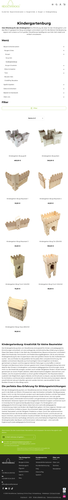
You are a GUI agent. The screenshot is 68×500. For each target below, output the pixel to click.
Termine (56, 465)
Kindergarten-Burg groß (17, 156)
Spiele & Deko (24, 471)
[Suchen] (56, 4)
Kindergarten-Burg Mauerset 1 (17, 199)
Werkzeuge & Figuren (23, 467)
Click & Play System (40, 473)
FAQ (37, 469)
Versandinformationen (44, 462)
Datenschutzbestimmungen (20, 442)
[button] (63, 47)
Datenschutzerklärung (54, 497)
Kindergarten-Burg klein (50, 156)
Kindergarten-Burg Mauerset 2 (50, 199)
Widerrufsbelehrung (39, 497)
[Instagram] (9, 489)
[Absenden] (33, 437)
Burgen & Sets (24, 462)
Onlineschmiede (55, 493)
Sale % (21, 475)
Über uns (56, 462)
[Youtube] (6, 489)
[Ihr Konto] (60, 4)
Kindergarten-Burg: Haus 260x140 (17, 327)
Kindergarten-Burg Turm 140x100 (17, 284)
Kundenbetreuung (42, 465)
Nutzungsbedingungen (37, 450)
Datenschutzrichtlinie (23, 450)
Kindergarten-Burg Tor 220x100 (50, 241)
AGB (23, 443)
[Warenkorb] (64, 4)
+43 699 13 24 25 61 (8, 478)
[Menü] (52, 4)
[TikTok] (12, 489)
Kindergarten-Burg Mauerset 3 (17, 241)
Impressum (23, 497)
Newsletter (57, 469)
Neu (20, 478)
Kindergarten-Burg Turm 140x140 (51, 284)
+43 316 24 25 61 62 (8, 473)
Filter (34, 108)
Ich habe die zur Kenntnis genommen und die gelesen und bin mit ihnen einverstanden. (19, 443)
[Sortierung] (35, 118)
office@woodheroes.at (10, 484)
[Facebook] (3, 489)
